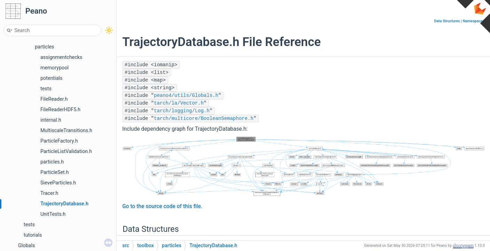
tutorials (33, 235)
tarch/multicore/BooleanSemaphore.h (204, 118)
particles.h (52, 162)
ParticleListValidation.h (66, 151)
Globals (26, 246)
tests (46, 89)
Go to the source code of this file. (162, 206)
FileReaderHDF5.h (60, 110)
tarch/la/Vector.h (179, 103)
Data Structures (447, 21)
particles (44, 47)
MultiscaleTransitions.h (66, 131)
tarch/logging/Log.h (182, 111)
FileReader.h (54, 99)
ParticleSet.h (54, 172)
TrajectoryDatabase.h (64, 204)
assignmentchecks (61, 57)
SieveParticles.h (58, 183)
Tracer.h (49, 193)
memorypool (54, 68)
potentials (51, 78)
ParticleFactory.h (59, 141)
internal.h (50, 120)
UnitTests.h (52, 214)
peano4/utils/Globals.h (186, 95)
